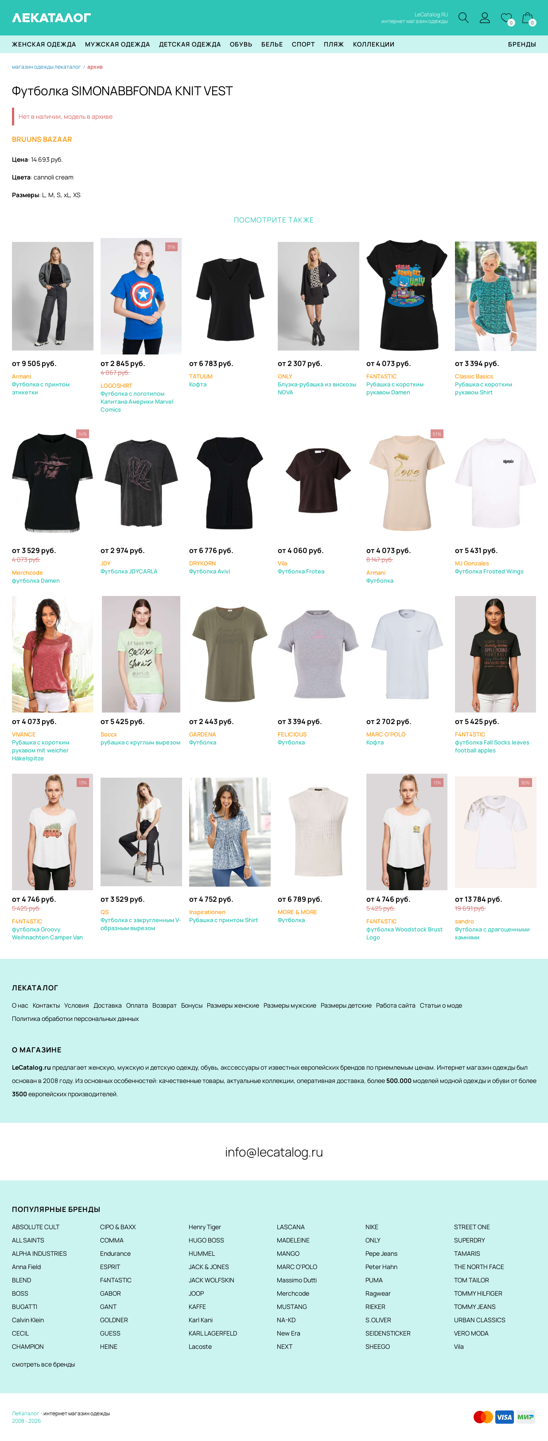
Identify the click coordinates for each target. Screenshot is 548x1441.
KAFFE (197, 1306)
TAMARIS (467, 1253)
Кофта (201, 380)
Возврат (164, 1005)
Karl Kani (201, 1320)
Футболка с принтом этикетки (41, 384)
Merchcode (293, 1293)
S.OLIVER (378, 1320)
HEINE (108, 1346)
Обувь (241, 44)
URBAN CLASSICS (479, 1320)
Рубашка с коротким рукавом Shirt (483, 384)
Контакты (46, 1005)
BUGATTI (24, 1306)
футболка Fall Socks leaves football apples (492, 742)
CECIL (20, 1333)
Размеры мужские (290, 1005)
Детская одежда (190, 44)
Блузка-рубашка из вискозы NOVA (317, 384)
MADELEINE (293, 1240)
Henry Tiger (205, 1227)
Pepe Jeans (381, 1253)
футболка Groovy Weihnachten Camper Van (47, 929)
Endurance (115, 1253)
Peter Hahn (381, 1266)
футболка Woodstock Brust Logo (404, 929)
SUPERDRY (469, 1240)
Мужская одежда (117, 44)
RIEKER (375, 1306)
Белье (272, 44)
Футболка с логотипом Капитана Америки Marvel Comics (137, 397)
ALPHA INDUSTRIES (39, 1253)
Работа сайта (396, 1005)
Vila (459, 1346)
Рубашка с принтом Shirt (223, 916)
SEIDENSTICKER (388, 1333)
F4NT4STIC (116, 1280)
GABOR (110, 1293)
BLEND (21, 1280)
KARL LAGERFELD (213, 1333)
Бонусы (191, 1005)
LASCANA (291, 1227)
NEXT (284, 1346)
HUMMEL (202, 1253)
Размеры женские (233, 1005)
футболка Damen (36, 576)
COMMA (112, 1240)
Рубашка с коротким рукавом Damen (395, 384)
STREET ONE (472, 1227)
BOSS (20, 1293)
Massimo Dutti (297, 1280)
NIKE (371, 1227)
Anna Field (26, 1266)
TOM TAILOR (471, 1280)
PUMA (374, 1280)
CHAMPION (28, 1346)
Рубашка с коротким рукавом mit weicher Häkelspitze (40, 746)
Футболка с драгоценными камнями (492, 929)
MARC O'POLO (297, 1266)
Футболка (379, 576)
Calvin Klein (28, 1320)
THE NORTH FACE (479, 1266)
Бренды (522, 44)
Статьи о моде (441, 1005)
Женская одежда (44, 44)
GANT (108, 1306)
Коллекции (374, 44)
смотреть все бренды (43, 1364)
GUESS (110, 1333)
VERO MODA (471, 1333)
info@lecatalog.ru (274, 1151)
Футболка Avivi (209, 567)
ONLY (373, 1240)
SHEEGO (377, 1346)
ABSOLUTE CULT (35, 1227)
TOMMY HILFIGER (478, 1293)
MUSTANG (292, 1306)
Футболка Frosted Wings (489, 567)
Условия (76, 1005)
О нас (20, 1005)
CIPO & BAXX (118, 1227)
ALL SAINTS (28, 1240)
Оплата (137, 1005)
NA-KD (286, 1320)
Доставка (107, 1005)
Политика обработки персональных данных (75, 1018)
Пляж (334, 44)
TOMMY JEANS (475, 1306)
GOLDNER (114, 1320)
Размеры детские (346, 1005)
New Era (288, 1333)
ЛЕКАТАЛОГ (51, 17)
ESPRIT (110, 1266)
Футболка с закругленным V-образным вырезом (141, 920)
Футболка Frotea (301, 567)
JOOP (196, 1293)
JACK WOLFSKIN (211, 1280)
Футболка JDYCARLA (129, 567)
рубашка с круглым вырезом (140, 738)
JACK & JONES (209, 1266)
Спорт (303, 44)
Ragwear (378, 1293)
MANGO (288, 1253)
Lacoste (200, 1346)
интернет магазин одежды (76, 1413)
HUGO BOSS (206, 1240)
